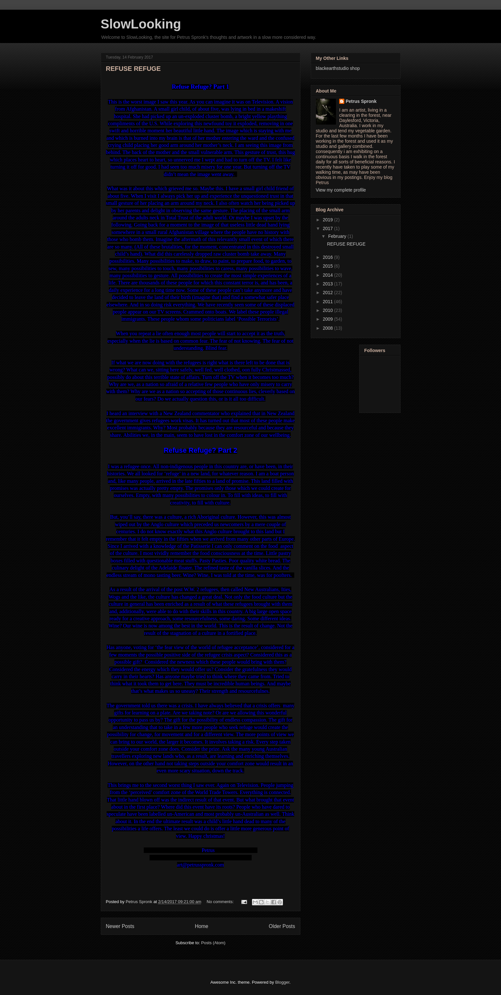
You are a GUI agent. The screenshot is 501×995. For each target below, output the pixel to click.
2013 (328, 283)
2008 (328, 328)
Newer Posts (120, 926)
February (338, 236)
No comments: (221, 901)
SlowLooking (141, 24)
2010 (328, 310)
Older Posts (282, 926)
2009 (328, 319)
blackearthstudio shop (338, 68)
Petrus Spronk (361, 101)
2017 (328, 228)
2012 (328, 292)
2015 (328, 266)
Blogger (282, 982)
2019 (328, 219)
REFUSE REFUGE (133, 68)
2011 (328, 301)
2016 (328, 257)
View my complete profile (341, 190)
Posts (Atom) (213, 942)
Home (201, 926)
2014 (328, 275)
